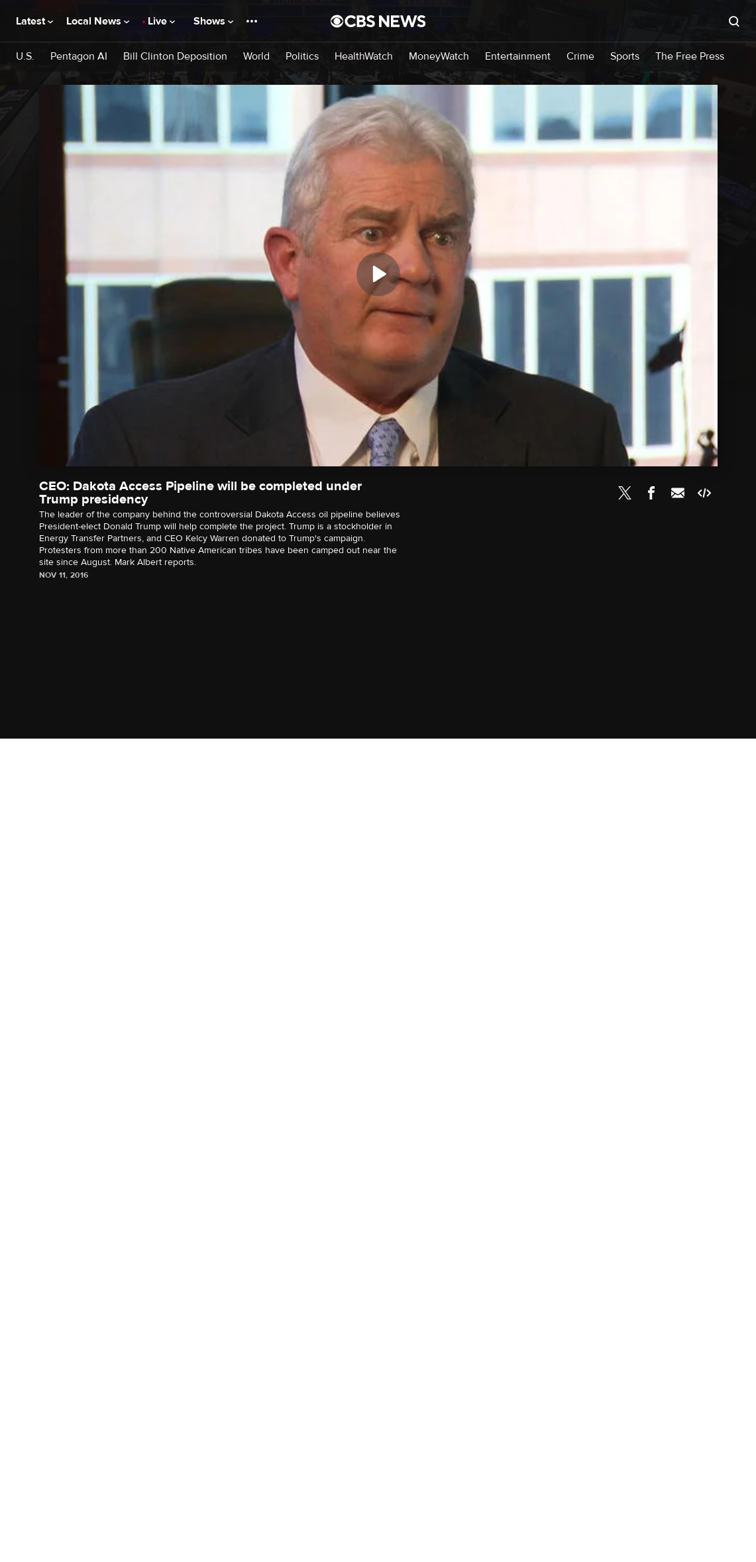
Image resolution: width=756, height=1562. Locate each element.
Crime (580, 56)
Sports (624, 56)
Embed (704, 492)
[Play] (378, 274)
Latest (34, 21)
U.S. (25, 56)
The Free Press (689, 56)
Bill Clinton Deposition (175, 56)
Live (161, 21)
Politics (302, 56)
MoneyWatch (439, 56)
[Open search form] (734, 21)
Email (677, 492)
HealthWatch (364, 56)
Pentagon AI (78, 56)
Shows (213, 21)
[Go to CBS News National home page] (378, 21)
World (256, 56)
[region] (378, 275)
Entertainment (518, 56)
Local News (97, 21)
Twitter (624, 492)
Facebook (651, 492)
